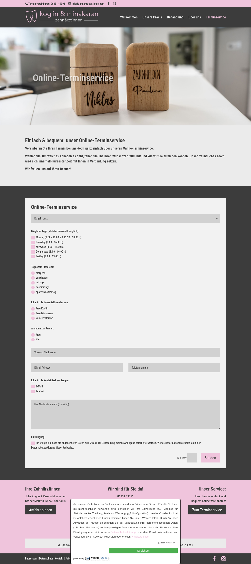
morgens (38, 273)
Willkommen (129, 17)
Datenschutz (46, 558)
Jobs (68, 558)
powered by (79, 558)
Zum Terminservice (207, 510)
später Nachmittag (43, 292)
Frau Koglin (39, 308)
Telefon (37, 391)
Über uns (194, 17)
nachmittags (40, 287)
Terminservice (216, 17)
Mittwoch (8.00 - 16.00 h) (47, 247)
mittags (37, 282)
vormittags (39, 278)
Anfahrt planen (40, 510)
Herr (36, 339)
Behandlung (175, 17)
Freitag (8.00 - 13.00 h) (46, 256)
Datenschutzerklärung (123, 532)
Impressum (31, 558)
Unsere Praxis (152, 17)
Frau (36, 335)
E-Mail (37, 386)
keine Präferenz (42, 318)
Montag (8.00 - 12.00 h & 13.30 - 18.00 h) (56, 237)
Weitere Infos (141, 536)
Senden (210, 457)
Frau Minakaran (42, 313)
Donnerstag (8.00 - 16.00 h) (48, 252)
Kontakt (59, 558)
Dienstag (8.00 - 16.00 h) (47, 242)
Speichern (143, 550)
